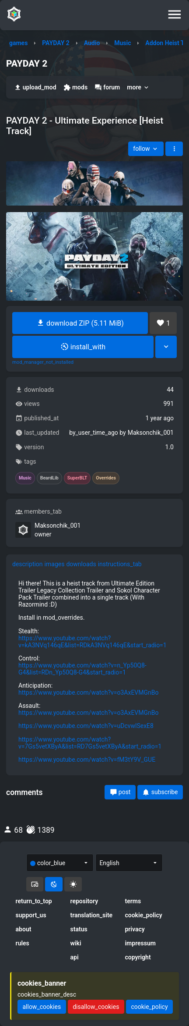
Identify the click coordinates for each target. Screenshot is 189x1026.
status (79, 929)
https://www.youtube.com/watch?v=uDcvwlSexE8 (86, 725)
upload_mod (35, 87)
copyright (137, 957)
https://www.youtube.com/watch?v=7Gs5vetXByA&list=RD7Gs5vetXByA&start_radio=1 (89, 743)
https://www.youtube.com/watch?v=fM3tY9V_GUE (86, 759)
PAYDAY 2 (56, 42)
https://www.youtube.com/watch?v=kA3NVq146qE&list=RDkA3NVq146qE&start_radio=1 (92, 642)
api (74, 957)
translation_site (91, 915)
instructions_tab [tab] (120, 564)
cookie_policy (143, 915)
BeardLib (49, 478)
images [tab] (55, 564)
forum (107, 87)
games (18, 42)
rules (22, 943)
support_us (31, 915)
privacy (134, 929)
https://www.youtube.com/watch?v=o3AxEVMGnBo (88, 692)
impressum (140, 943)
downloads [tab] (81, 564)
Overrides (106, 478)
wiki (75, 943)
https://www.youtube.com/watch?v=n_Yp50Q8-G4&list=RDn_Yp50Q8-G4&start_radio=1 (82, 669)
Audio (92, 42)
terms (133, 901)
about (24, 929)
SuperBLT (77, 478)
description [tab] (27, 564)
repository (84, 901)
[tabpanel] (94, 671)
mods (75, 87)
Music (122, 42)
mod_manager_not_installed (43, 362)
